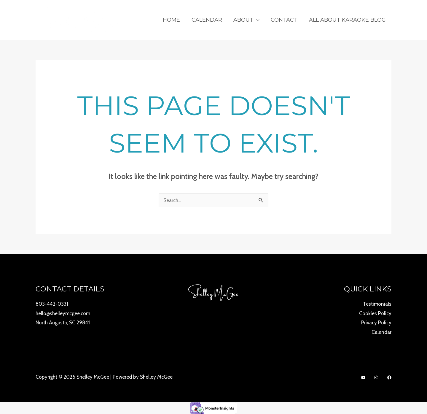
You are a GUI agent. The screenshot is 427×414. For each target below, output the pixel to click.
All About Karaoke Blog (347, 20)
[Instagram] (376, 377)
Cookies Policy (375, 313)
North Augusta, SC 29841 (63, 323)
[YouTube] (363, 377)
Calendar (209, 20)
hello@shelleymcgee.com (63, 313)
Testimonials (377, 304)
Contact (285, 20)
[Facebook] (389, 377)
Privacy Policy (376, 323)
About (245, 20)
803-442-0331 (52, 304)
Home (175, 20)
